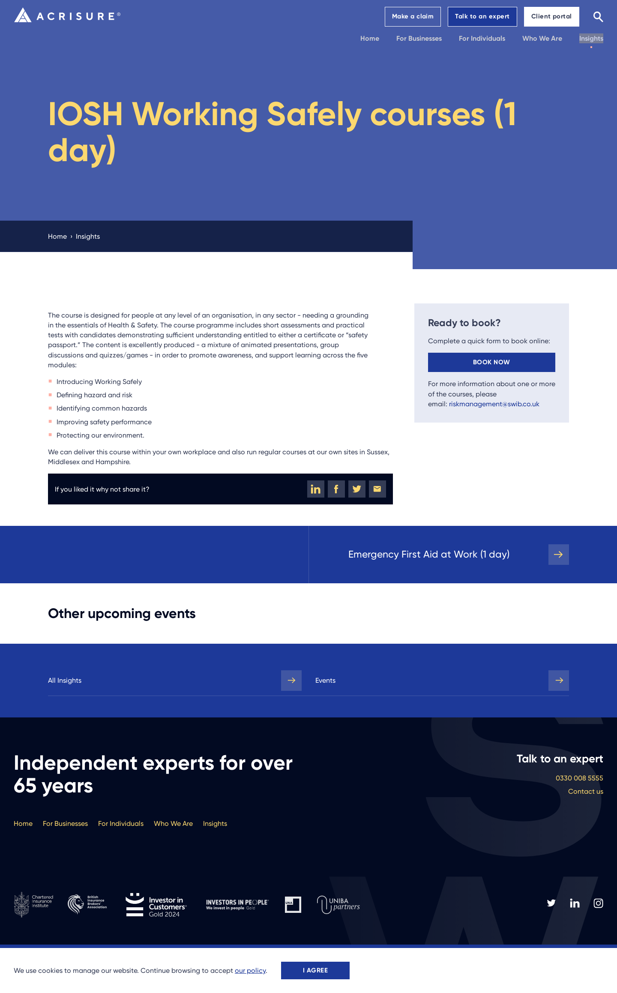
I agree (315, 970)
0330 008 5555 (579, 778)
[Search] (598, 16)
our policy (250, 970)
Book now (491, 362)
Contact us (585, 791)
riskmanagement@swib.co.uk (494, 404)
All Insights (64, 680)
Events (325, 680)
